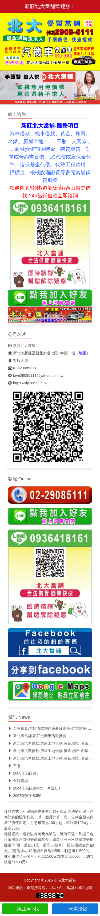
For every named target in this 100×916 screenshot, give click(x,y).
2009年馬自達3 (23, 773)
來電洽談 (75, 908)
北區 (52, 888)
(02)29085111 (22, 368)
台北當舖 (66, 888)
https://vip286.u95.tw (27, 383)
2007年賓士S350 (24, 796)
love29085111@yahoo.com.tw (35, 375)
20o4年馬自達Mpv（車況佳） (35, 788)
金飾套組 (18, 781)
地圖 (82, 353)
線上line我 (25, 908)
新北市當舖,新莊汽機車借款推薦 (37, 736)
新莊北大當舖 (21, 345)
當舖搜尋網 (36, 888)
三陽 (14, 766)
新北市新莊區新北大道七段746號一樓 (41, 353)
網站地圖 (84, 888)
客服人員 (18, 360)
